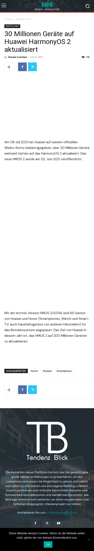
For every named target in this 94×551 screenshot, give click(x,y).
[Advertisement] (47, 355)
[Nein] (88, 539)
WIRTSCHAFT (24, 19)
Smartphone (64, 370)
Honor (34, 370)
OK (48, 544)
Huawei (47, 370)
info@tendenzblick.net (62, 512)
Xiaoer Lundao (17, 57)
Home (8, 19)
